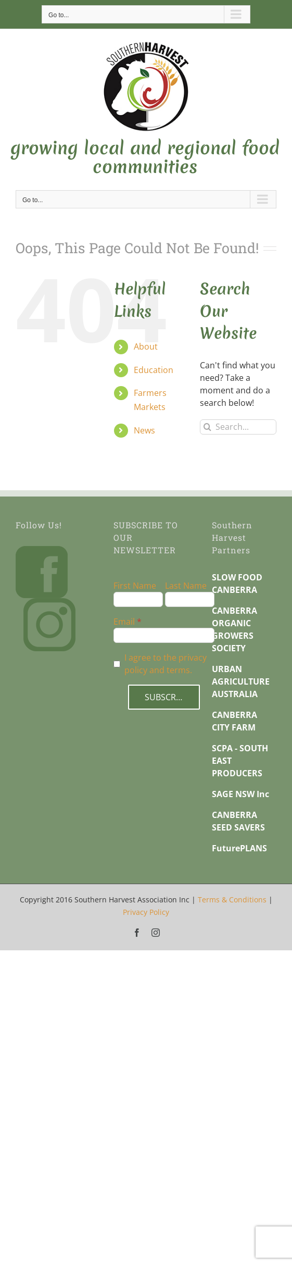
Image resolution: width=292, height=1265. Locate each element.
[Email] (163, 635)
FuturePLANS (239, 848)
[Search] (207, 427)
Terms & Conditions (232, 899)
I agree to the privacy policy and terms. (165, 664)
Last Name (186, 585)
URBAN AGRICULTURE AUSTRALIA (241, 681)
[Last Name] (189, 599)
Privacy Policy (146, 912)
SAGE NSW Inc (240, 794)
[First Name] (138, 599)
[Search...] (238, 427)
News (144, 430)
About (146, 346)
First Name (134, 585)
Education (153, 370)
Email (124, 621)
